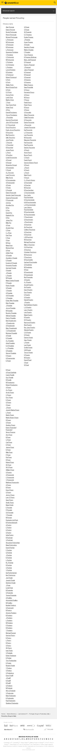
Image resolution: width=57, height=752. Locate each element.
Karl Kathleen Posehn (30, 305)
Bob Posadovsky (11, 321)
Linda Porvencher (11, 157)
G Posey (8, 492)
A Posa (8, 225)
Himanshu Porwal (11, 165)
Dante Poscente (29, 122)
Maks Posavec (28, 85)
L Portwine (9, 67)
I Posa (8, 240)
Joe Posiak (9, 578)
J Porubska (9, 117)
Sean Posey (9, 500)
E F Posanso (28, 35)
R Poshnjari (9, 538)
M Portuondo (10, 60)
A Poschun (27, 250)
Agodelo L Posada (11, 258)
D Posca (26, 90)
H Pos (7, 218)
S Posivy (8, 645)
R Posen (8, 420)
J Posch (26, 168)
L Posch (26, 173)
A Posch (26, 150)
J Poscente (27, 125)
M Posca (26, 97)
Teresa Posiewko (11, 595)
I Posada (8, 270)
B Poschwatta (28, 260)
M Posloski (9, 688)
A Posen (8, 387)
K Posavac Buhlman (30, 57)
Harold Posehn (28, 300)
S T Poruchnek (10, 125)
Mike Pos (8, 223)
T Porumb (9, 142)
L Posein (26, 342)
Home (3, 714)
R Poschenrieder (29, 212)
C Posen (8, 395)
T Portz (8, 102)
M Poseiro (27, 358)
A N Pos (8, 203)
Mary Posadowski (11, 328)
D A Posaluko (10, 346)
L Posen (8, 412)
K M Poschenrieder (30, 202)
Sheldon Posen (10, 425)
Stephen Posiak (10, 583)
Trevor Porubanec (11, 115)
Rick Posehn (28, 325)
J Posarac (27, 40)
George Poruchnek (12, 120)
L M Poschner (28, 237)
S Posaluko (9, 351)
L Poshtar (9, 560)
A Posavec (27, 80)
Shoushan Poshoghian (13, 543)
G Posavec (27, 82)
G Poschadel (28, 183)
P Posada (8, 283)
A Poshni (8, 525)
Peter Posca (28, 105)
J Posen (8, 407)
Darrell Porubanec (11, 112)
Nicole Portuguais (11, 32)
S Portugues (9, 45)
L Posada (8, 275)
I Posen (8, 405)
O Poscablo (27, 112)
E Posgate (9, 507)
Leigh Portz (9, 97)
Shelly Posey (10, 502)
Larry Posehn (28, 310)
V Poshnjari (9, 540)
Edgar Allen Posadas (12, 300)
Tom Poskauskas (11, 660)
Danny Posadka (11, 318)
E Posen (8, 400)
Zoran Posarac (28, 42)
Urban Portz (9, 107)
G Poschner (27, 232)
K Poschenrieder (29, 200)
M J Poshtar (9, 563)
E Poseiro (27, 355)
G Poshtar (9, 553)
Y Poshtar (9, 570)
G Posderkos (28, 265)
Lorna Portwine (10, 70)
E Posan (8, 361)
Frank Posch (28, 160)
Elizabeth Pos (10, 215)
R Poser (8, 460)
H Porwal (8, 163)
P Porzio (8, 188)
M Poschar (27, 188)
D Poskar (8, 658)
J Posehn (27, 302)
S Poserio (9, 472)
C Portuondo (10, 57)
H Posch (26, 165)
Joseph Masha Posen (12, 410)
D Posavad (27, 62)
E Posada (8, 260)
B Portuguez (9, 47)
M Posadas (9, 311)
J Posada (8, 273)
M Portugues (10, 42)
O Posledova (10, 673)
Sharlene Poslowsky (12, 703)
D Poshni (8, 530)
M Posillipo (9, 603)
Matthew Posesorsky (12, 482)
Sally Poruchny (10, 137)
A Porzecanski (10, 183)
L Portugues (9, 40)
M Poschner (28, 240)
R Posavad (27, 75)
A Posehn (27, 280)
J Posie (8, 585)
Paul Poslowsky (10, 701)
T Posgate (9, 515)
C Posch (26, 157)
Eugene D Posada (11, 263)
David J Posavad (29, 65)
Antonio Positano (11, 613)
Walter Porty (10, 85)
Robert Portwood (11, 77)
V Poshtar (9, 568)
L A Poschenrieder (30, 205)
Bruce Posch (28, 155)
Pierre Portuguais (11, 35)
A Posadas (9, 293)
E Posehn (27, 295)
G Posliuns (9, 686)
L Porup (8, 152)
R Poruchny (9, 132)
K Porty (8, 82)
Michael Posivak (11, 633)
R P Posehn (27, 320)
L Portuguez (9, 50)
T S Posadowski (11, 331)
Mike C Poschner (29, 245)
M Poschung (28, 255)
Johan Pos (9, 220)
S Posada (8, 288)
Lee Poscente (28, 135)
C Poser (8, 440)
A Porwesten (10, 168)
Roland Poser (10, 462)
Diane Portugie (10, 30)
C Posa (8, 230)
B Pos (7, 208)
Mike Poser (9, 452)
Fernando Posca (29, 92)
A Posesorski (10, 475)
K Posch (26, 170)
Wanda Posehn (29, 330)
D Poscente (27, 120)
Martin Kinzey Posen (12, 417)
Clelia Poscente (29, 117)
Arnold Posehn (28, 285)
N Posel (26, 365)
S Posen (8, 422)
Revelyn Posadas (11, 313)
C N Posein (27, 332)
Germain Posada (11, 268)
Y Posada (9, 290)
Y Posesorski (10, 480)
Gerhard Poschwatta (30, 262)
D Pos (8, 210)
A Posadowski (10, 326)
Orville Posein (28, 347)
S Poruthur (9, 155)
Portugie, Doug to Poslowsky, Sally (39, 714)
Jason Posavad (29, 70)
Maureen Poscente (30, 140)
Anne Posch (28, 152)
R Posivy (8, 643)
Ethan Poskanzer (11, 655)
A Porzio (8, 185)
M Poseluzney (10, 382)
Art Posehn (27, 287)
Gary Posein (28, 340)
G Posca (26, 95)
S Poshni (8, 533)
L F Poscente (28, 132)
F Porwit (8, 170)
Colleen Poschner (29, 230)
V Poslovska (9, 693)
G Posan (26, 27)
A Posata (26, 45)
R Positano (9, 628)
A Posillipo (9, 598)
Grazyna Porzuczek (12, 198)
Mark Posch (27, 175)
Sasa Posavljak (28, 87)
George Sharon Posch (31, 163)
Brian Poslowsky (11, 696)
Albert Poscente (29, 115)
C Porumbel (9, 145)
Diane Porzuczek (11, 193)
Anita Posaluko (10, 343)
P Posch (26, 178)
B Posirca (8, 610)
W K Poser (9, 467)
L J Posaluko (10, 348)
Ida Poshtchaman (11, 573)
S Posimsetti (9, 608)
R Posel (8, 370)
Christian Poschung (30, 252)
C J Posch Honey (29, 180)
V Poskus (9, 670)
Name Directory (11, 714)
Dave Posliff (9, 675)
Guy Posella (9, 377)
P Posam (8, 356)
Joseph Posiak (10, 580)
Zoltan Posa (9, 253)
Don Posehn (28, 292)
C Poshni (8, 527)
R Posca (26, 107)
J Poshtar (9, 555)
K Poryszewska (10, 180)
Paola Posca (27, 102)
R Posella (8, 380)
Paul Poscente (28, 145)
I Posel (26, 363)
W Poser (8, 465)
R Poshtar (9, 565)
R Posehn (27, 317)
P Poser (8, 455)
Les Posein (27, 345)
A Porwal (8, 160)
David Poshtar (10, 548)
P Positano (9, 625)
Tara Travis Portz (11, 105)
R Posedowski (28, 275)
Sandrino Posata (29, 47)
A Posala (8, 336)
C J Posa (8, 233)
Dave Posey (9, 490)
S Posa (8, 250)
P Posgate (9, 510)
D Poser (8, 445)
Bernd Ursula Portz (11, 87)
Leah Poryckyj (10, 175)
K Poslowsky (10, 698)
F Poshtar (9, 550)
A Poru (8, 110)
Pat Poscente (28, 142)
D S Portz (8, 92)
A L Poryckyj (10, 173)
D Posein (27, 335)
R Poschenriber (29, 190)
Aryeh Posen (10, 392)
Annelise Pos (10, 205)
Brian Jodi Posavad (30, 60)
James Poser (10, 447)
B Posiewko (9, 590)
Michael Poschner (29, 242)
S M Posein (27, 350)
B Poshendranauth (11, 522)
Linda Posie (9, 588)
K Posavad (27, 72)
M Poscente (28, 137)
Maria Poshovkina (11, 545)
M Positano (9, 623)
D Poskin (8, 663)
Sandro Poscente (29, 147)
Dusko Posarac (28, 37)
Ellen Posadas (10, 303)
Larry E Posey (10, 497)
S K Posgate (9, 512)
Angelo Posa (10, 228)
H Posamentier (10, 358)
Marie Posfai (9, 505)
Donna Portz (9, 95)
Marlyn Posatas (28, 50)
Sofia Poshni (9, 535)
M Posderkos (28, 267)
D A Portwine (10, 65)
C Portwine (9, 62)
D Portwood (9, 75)
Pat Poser (9, 457)
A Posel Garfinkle (11, 372)
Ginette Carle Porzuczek (13, 195)
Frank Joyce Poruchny (13, 130)
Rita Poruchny (10, 135)
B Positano (9, 615)
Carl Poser (9, 442)
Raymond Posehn (29, 322)
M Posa (8, 243)
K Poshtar (9, 558)
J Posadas (9, 305)
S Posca (26, 110)
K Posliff (8, 681)
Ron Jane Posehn (29, 327)
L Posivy (8, 640)
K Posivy (8, 638)
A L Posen (9, 390)
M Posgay (9, 517)
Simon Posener (10, 432)
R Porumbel (9, 147)
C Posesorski (10, 477)
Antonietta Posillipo (12, 600)
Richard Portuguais (11, 37)
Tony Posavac (28, 55)
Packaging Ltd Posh (12, 520)
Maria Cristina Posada (12, 280)
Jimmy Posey (10, 495)
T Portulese (9, 55)
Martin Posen (10, 415)
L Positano (9, 620)
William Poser (10, 470)
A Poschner (27, 225)
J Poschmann (28, 222)
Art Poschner (28, 227)
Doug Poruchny (11, 127)
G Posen (8, 402)
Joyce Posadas (10, 308)
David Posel (27, 360)
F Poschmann (28, 217)
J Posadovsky (10, 323)
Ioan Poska (9, 650)
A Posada (9, 255)
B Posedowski (28, 272)
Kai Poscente (28, 130)
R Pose (26, 270)
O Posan (26, 30)
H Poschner (27, 235)
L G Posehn (27, 307)
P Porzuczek (9, 200)
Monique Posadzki (11, 333)
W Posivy (9, 648)
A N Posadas (10, 295)
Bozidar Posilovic (11, 605)
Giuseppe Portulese (12, 52)
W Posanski (27, 32)
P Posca (26, 100)
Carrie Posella (10, 375)
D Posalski (9, 338)
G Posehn (27, 297)
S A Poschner (28, 247)
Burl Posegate (28, 277)
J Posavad (27, 67)
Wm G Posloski (10, 691)
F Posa (8, 238)
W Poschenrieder (29, 215)
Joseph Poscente (29, 127)
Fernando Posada (11, 265)
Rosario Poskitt (10, 665)
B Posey (8, 487)
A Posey (8, 485)
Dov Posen (9, 397)
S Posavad (27, 77)
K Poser (8, 450)
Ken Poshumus (10, 575)
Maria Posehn (28, 315)
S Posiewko (9, 593)
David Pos (9, 213)
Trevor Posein (28, 352)
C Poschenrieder (29, 193)
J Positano (9, 618)
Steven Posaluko (11, 353)
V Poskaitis (9, 653)
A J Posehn (27, 282)
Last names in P (22, 714)
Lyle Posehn (28, 312)
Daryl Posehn (28, 290)
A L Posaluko (10, 341)
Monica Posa (10, 248)
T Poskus (9, 668)
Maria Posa (9, 245)
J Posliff (8, 678)
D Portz (8, 90)
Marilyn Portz (10, 100)
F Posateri (27, 52)
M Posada (9, 278)
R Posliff (8, 683)
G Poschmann (28, 220)
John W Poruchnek (12, 122)
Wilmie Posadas (11, 316)
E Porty (8, 80)
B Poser (8, 437)
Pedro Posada (10, 285)
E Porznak (9, 190)
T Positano (9, 630)
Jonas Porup (10, 150)
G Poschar (27, 185)
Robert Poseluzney (12, 385)
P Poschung (28, 257)
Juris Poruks (9, 140)
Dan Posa (9, 235)
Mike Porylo (9, 178)
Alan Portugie (10, 27)
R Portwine (9, 72)
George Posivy (10, 635)
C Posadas (9, 298)
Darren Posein (28, 337)
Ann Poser (9, 435)
